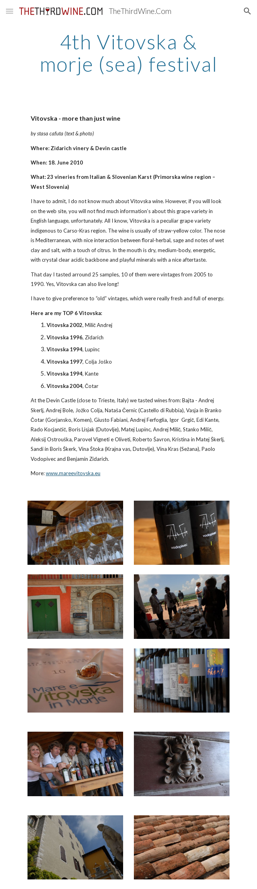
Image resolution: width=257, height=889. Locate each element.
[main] (128, 52)
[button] (9, 11)
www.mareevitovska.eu (73, 473)
